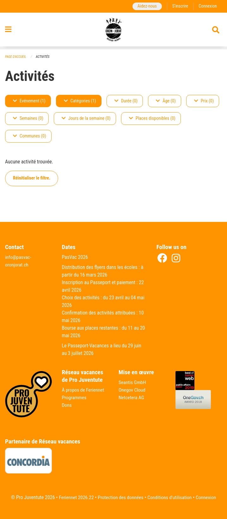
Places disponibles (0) (152, 118)
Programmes (75, 397)
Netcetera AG (132, 397)
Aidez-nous (146, 6)
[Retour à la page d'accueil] (113, 31)
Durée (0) (126, 101)
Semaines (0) (28, 118)
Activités (44, 57)
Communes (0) (29, 136)
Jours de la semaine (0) (86, 118)
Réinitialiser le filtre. (31, 178)
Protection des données (120, 497)
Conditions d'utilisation (170, 497)
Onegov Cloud (132, 390)
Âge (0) (166, 101)
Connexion (207, 6)
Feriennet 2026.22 (74, 497)
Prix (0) (204, 101)
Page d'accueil (16, 57)
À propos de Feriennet (84, 390)
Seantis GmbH (133, 382)
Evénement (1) (29, 101)
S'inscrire (179, 6)
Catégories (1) (80, 101)
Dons (67, 405)
